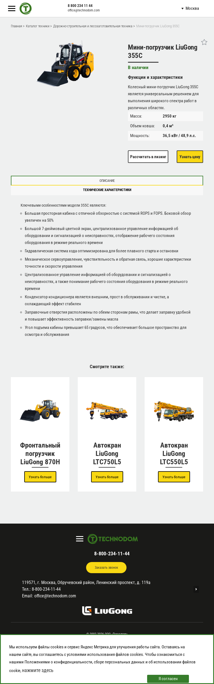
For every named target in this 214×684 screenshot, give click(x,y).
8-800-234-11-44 (112, 553)
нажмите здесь (38, 670)
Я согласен (168, 678)
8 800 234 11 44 (80, 5)
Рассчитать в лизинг (148, 156)
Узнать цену (189, 156)
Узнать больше (40, 477)
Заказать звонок (106, 568)
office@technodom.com (84, 10)
